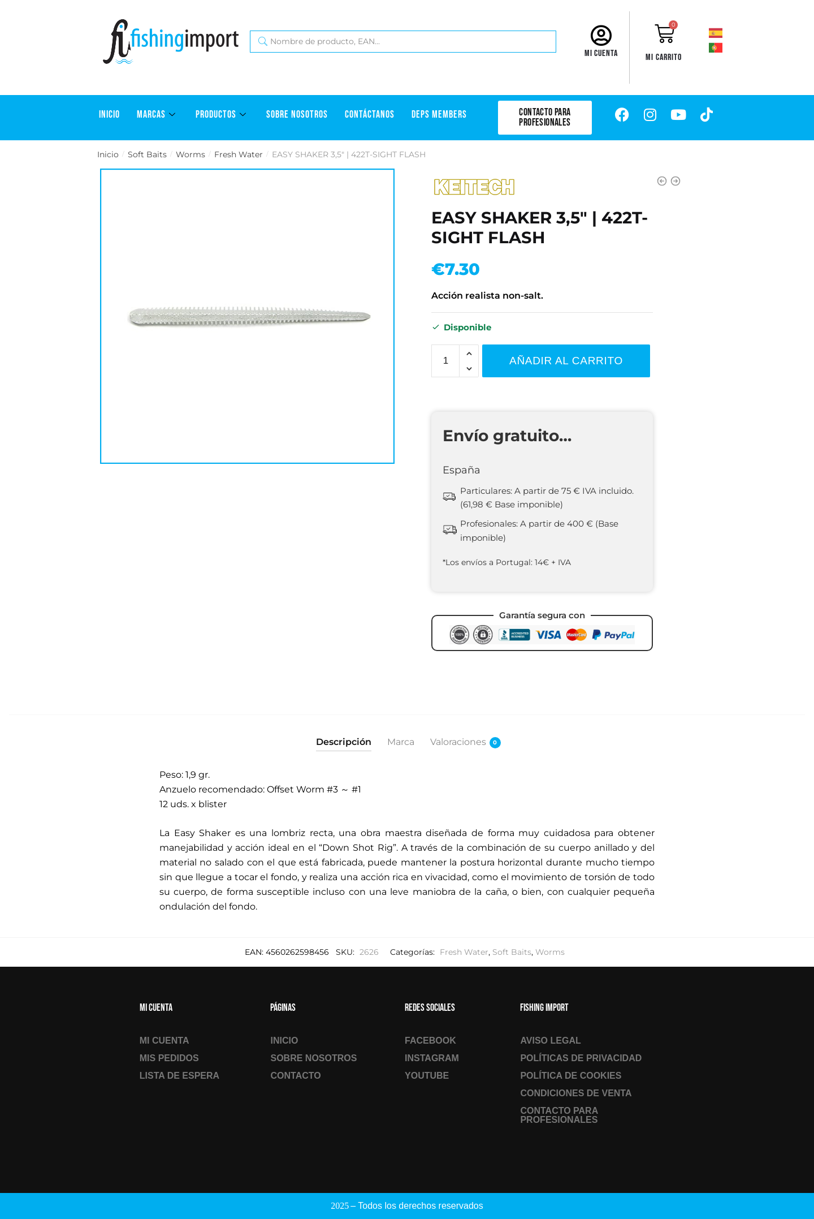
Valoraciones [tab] (458, 742)
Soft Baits (147, 154)
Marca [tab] (400, 741)
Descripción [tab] (343, 741)
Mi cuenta (601, 53)
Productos (222, 114)
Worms (190, 154)
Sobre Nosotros (297, 114)
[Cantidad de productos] (445, 360)
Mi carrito (663, 57)
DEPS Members (439, 114)
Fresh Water (238, 154)
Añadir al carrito (566, 361)
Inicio (109, 114)
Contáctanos (370, 114)
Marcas (158, 114)
